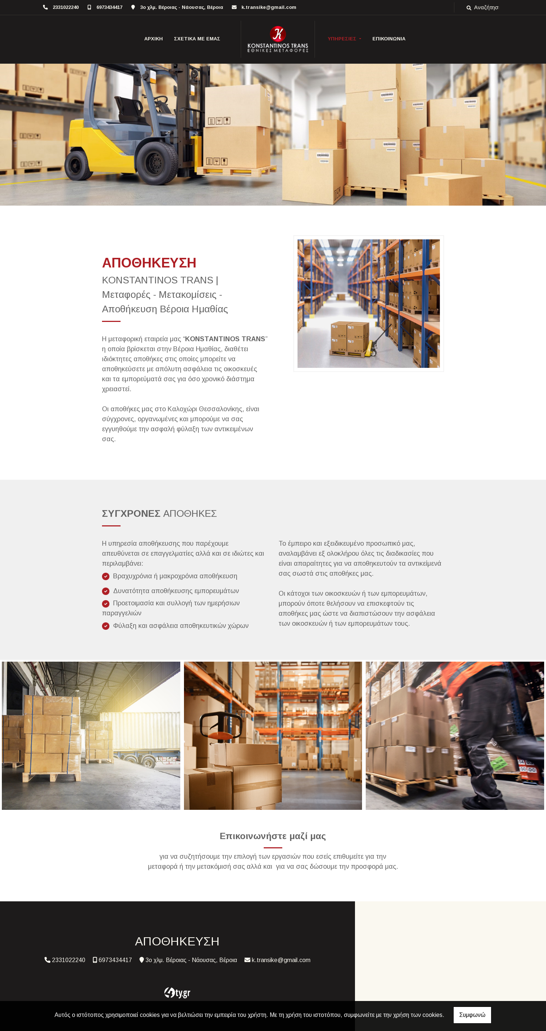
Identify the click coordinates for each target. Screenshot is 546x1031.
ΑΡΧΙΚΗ (153, 38)
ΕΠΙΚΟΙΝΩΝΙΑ (388, 38)
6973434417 (109, 7)
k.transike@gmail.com (268, 7)
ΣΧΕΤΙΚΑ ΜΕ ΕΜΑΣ (197, 38)
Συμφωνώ (472, 1015)
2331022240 (66, 7)
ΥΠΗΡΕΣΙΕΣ (343, 38)
